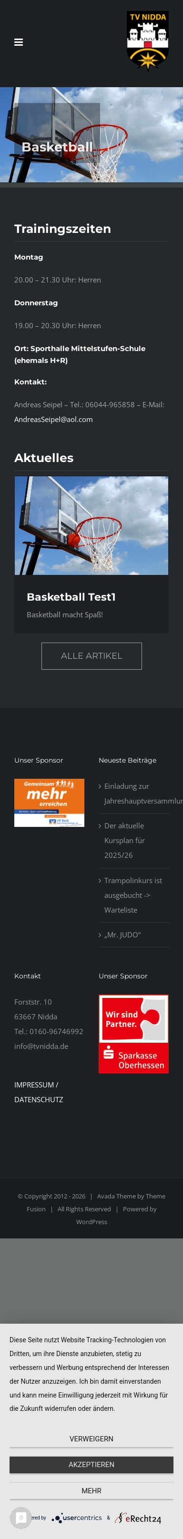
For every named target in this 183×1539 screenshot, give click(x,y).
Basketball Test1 (71, 597)
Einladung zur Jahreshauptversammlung (134, 793)
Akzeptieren (91, 1464)
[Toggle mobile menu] (19, 42)
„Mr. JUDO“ (122, 934)
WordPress (91, 1221)
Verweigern (91, 1439)
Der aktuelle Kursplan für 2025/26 (124, 840)
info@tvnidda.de (41, 1046)
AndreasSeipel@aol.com (53, 419)
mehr (91, 1491)
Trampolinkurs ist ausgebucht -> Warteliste (133, 895)
